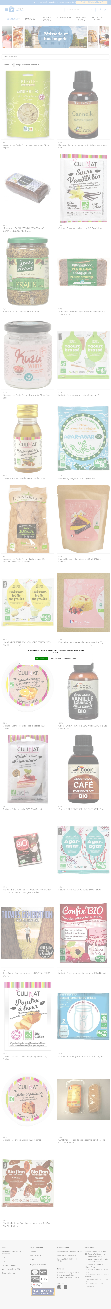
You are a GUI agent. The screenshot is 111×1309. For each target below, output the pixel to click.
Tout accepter (41, 659)
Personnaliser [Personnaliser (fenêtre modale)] (70, 659)
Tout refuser (56, 659)
